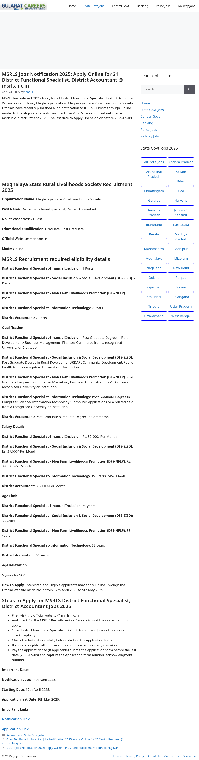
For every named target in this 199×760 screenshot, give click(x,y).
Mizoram (181, 258)
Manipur (181, 248)
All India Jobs (154, 162)
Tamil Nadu (154, 297)
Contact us (171, 756)
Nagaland (154, 268)
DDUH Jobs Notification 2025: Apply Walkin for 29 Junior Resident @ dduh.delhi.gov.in (62, 748)
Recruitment (14, 735)
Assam (181, 171)
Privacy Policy (135, 756)
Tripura (154, 306)
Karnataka (181, 224)
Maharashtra (154, 248)
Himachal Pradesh (154, 212)
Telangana (181, 297)
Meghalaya (153, 258)
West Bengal (181, 316)
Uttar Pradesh (181, 306)
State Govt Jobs (94, 6)
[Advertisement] (99, 40)
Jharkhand (154, 224)
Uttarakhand (154, 316)
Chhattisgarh (154, 191)
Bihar (181, 181)
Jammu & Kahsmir (181, 212)
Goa (181, 191)
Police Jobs (163, 6)
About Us (154, 756)
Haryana (181, 200)
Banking (142, 6)
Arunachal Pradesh (154, 174)
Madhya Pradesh (181, 236)
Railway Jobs (186, 6)
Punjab (180, 277)
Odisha (153, 277)
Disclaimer (190, 756)
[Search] (189, 89)
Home (72, 6)
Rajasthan (154, 287)
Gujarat (154, 200)
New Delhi (181, 268)
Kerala (154, 234)
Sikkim (181, 287)
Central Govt (120, 6)
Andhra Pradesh (180, 162)
